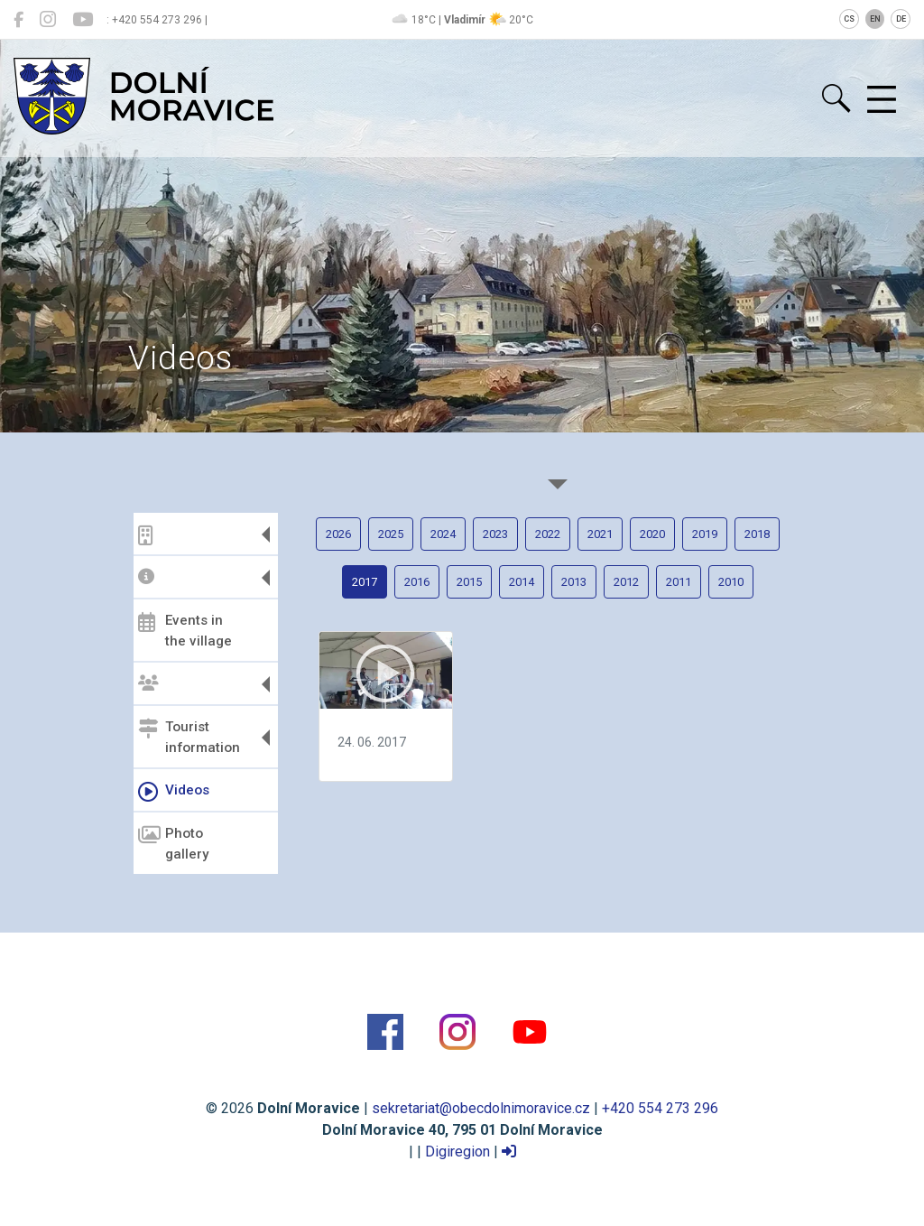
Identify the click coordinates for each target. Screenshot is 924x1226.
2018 (757, 534)
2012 (626, 582)
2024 (443, 534)
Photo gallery (173, 843)
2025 (390, 534)
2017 (364, 582)
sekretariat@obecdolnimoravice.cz (481, 1108)
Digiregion (457, 1151)
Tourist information (189, 737)
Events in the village (185, 630)
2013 (574, 582)
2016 (417, 582)
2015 (469, 582)
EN (875, 18)
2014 (521, 582)
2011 (678, 582)
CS (849, 18)
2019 (704, 534)
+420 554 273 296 (660, 1108)
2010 (731, 582)
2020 (652, 534)
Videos (173, 792)
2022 (547, 534)
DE (901, 18)
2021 (600, 534)
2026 (338, 534)
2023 (495, 534)
